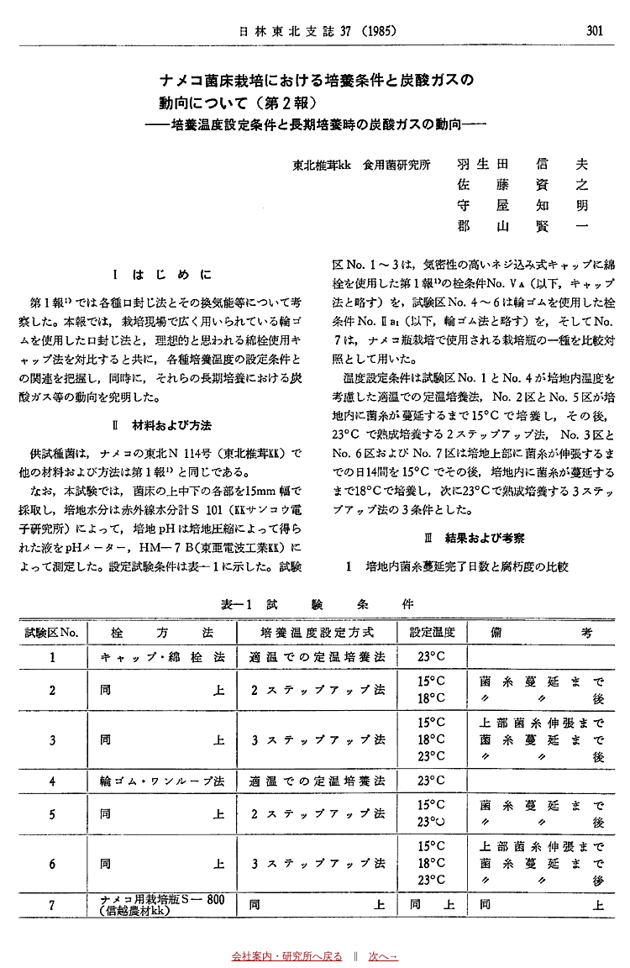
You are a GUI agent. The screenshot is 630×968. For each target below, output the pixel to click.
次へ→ (384, 956)
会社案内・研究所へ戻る (287, 956)
